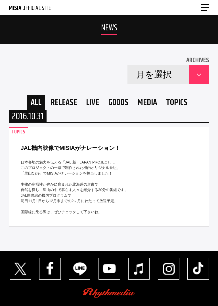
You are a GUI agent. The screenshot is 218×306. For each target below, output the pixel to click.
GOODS (118, 102)
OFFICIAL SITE (30, 8)
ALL (36, 102)
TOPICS (176, 102)
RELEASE (64, 102)
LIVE (92, 102)
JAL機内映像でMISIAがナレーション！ (70, 148)
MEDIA (147, 102)
